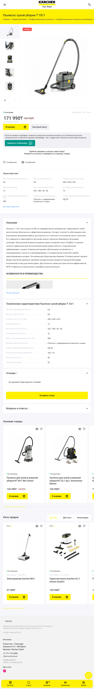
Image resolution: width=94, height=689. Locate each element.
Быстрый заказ (40, 127)
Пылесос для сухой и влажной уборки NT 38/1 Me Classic (22, 479)
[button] (5, 100)
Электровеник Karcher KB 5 (21, 578)
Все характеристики (11, 207)
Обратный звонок (10, 656)
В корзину (17, 597)
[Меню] (4, 4)
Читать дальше (12, 293)
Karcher (8, 621)
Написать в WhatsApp (20, 143)
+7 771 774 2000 (10, 653)
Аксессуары (82, 517)
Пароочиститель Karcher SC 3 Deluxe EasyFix (65, 580)
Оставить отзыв (47, 395)
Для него (67, 517)
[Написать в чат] (88, 675)
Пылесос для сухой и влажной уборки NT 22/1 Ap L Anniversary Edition (66, 480)
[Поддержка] (89, 4)
